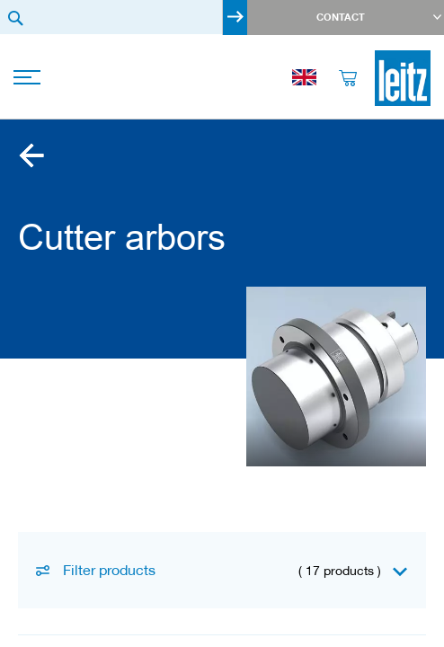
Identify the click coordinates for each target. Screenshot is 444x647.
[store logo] (403, 78)
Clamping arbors (31, 155)
